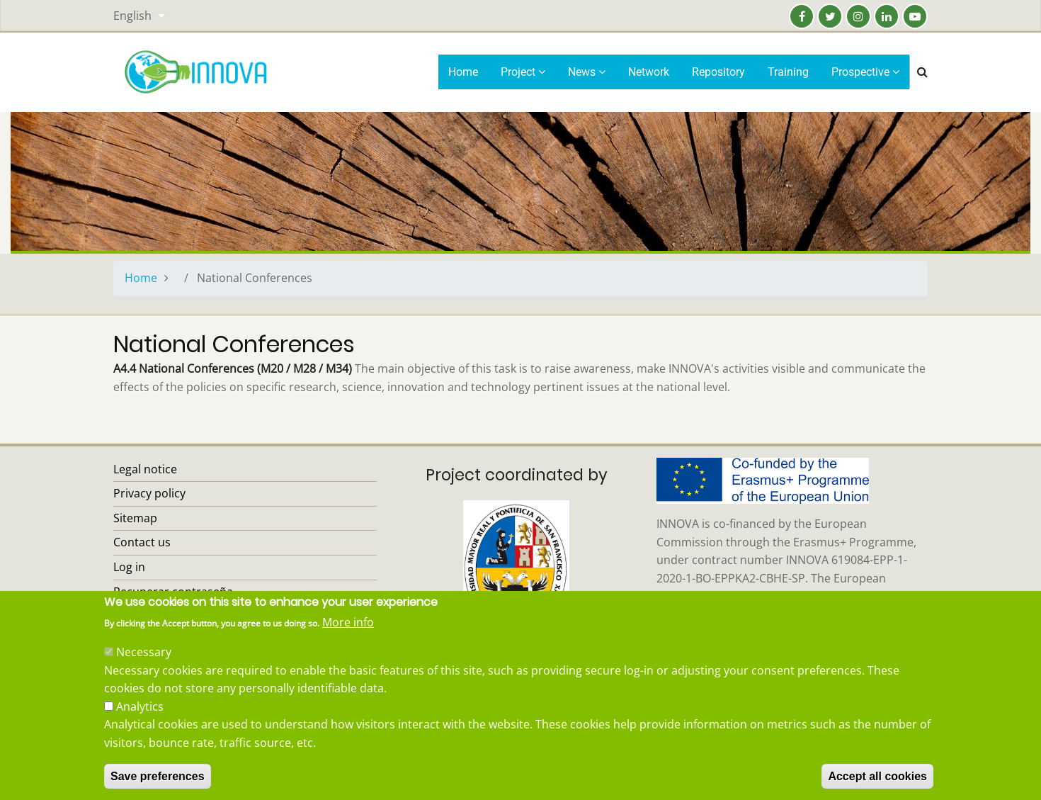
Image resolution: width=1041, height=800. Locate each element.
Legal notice (145, 469)
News (586, 72)
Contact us (142, 542)
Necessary (143, 667)
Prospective (865, 72)
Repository (718, 72)
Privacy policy (149, 493)
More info (348, 638)
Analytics (140, 721)
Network (648, 72)
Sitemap (135, 518)
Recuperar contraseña (173, 591)
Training (788, 72)
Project (523, 72)
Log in (129, 567)
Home (463, 72)
